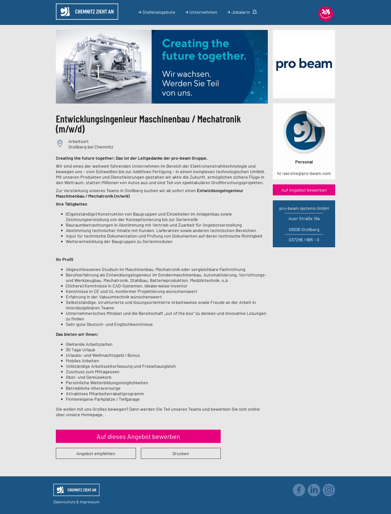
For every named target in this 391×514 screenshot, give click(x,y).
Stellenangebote (156, 12)
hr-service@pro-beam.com (304, 173)
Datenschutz (64, 501)
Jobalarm (242, 12)
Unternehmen (201, 12)
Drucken (181, 453)
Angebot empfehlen (95, 453)
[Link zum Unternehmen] (304, 90)
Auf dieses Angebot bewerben (138, 436)
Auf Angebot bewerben (304, 190)
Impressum (89, 501)
